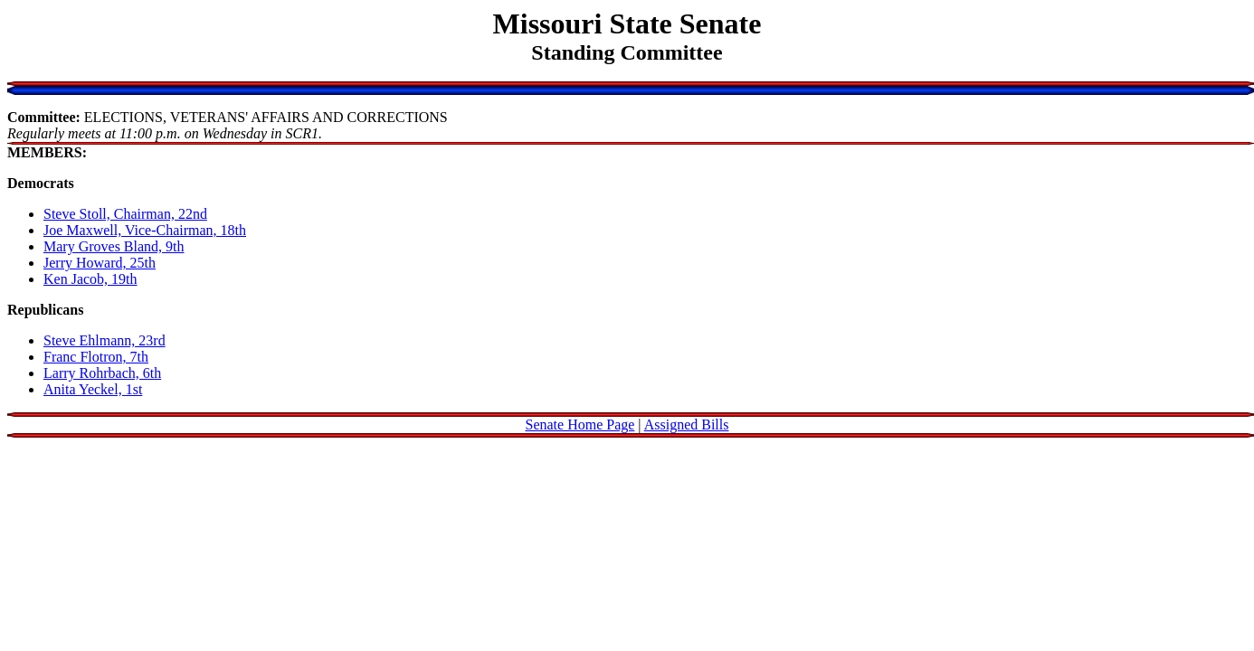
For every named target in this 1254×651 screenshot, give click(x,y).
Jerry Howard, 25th (99, 262)
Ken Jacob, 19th (90, 279)
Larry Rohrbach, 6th (102, 373)
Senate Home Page (580, 424)
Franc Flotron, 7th (95, 356)
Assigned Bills (686, 424)
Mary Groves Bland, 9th (114, 246)
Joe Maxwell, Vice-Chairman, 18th (144, 230)
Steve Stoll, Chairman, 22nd (125, 214)
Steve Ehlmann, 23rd (104, 340)
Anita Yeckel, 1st (92, 389)
